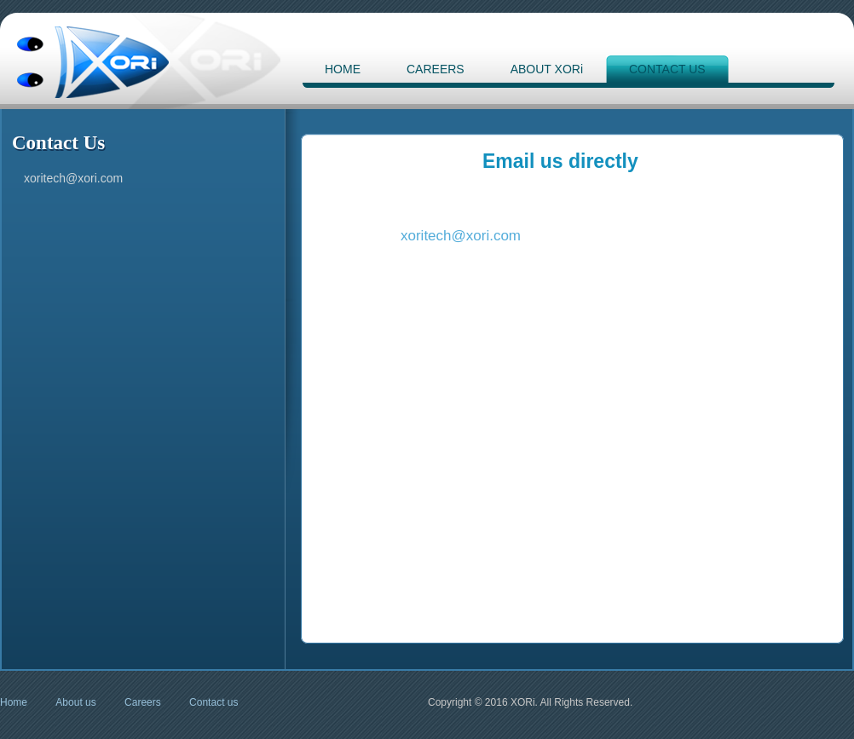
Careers (142, 702)
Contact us (213, 702)
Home (13, 702)
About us (75, 702)
